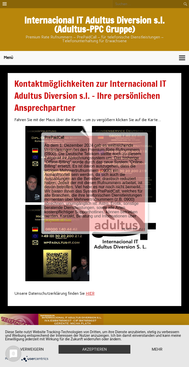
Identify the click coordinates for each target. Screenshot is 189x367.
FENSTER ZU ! (133, 225)
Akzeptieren (94, 349)
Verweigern (32, 349)
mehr (157, 349)
